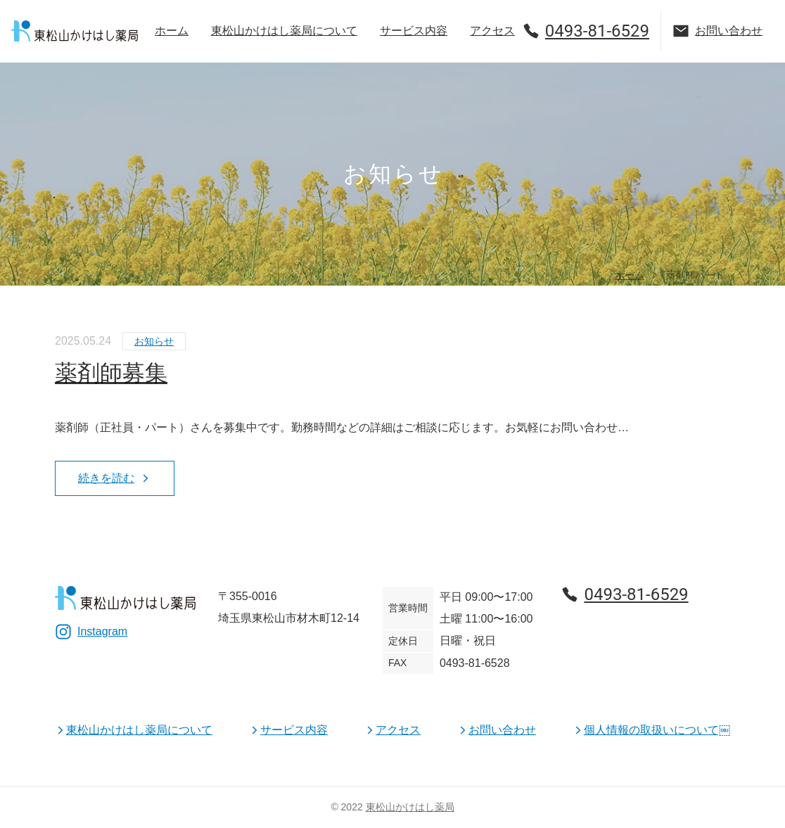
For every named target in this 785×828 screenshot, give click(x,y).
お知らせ (154, 341)
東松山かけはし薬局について (284, 31)
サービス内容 (413, 31)
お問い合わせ (717, 31)
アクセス (492, 31)
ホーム (172, 31)
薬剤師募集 (111, 373)
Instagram (91, 631)
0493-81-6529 (586, 31)
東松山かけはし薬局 (410, 807)
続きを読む (114, 478)
